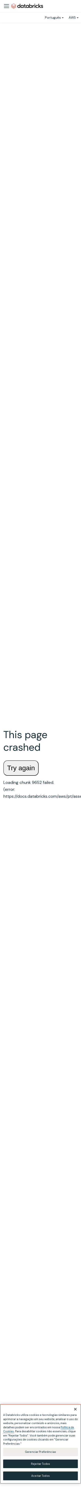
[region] (40, 1444)
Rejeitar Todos (40, 1464)
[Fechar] (75, 1409)
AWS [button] (72, 17)
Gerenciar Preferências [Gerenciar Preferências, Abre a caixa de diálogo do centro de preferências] (40, 1452)
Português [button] (53, 17)
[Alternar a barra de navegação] (6, 6)
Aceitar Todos (40, 1476)
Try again (21, 768)
